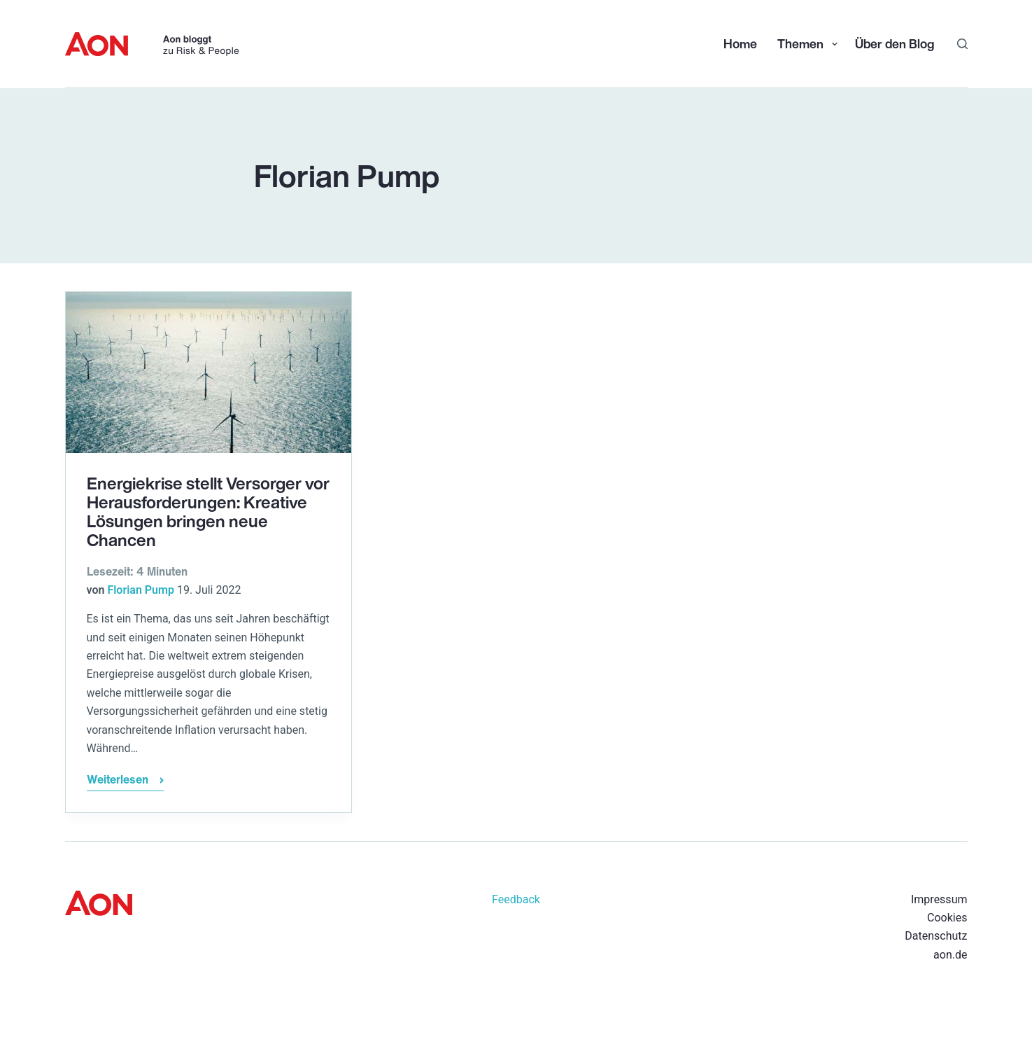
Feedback (516, 899)
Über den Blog (894, 43)
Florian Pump (140, 590)
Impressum (939, 899)
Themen (809, 43)
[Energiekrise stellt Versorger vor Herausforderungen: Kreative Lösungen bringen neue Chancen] (208, 372)
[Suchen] (962, 44)
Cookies (947, 917)
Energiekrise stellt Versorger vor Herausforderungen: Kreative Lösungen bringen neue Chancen (208, 511)
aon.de (950, 954)
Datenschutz (936, 935)
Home (740, 43)
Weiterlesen (125, 781)
